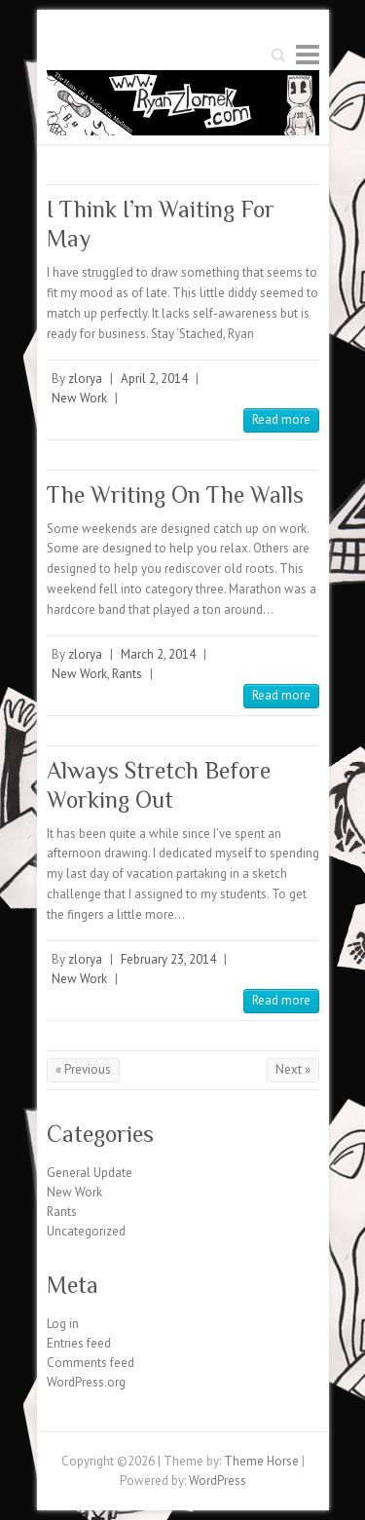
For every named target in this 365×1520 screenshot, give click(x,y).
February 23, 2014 (168, 959)
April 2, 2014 (154, 378)
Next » (292, 1069)
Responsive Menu (307, 54)
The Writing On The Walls (175, 494)
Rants (127, 673)
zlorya (85, 378)
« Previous (83, 1069)
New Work (79, 398)
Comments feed (90, 1362)
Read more (281, 419)
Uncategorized (86, 1231)
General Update (89, 1172)
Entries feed (79, 1343)
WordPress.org (86, 1382)
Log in (63, 1323)
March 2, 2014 (158, 654)
